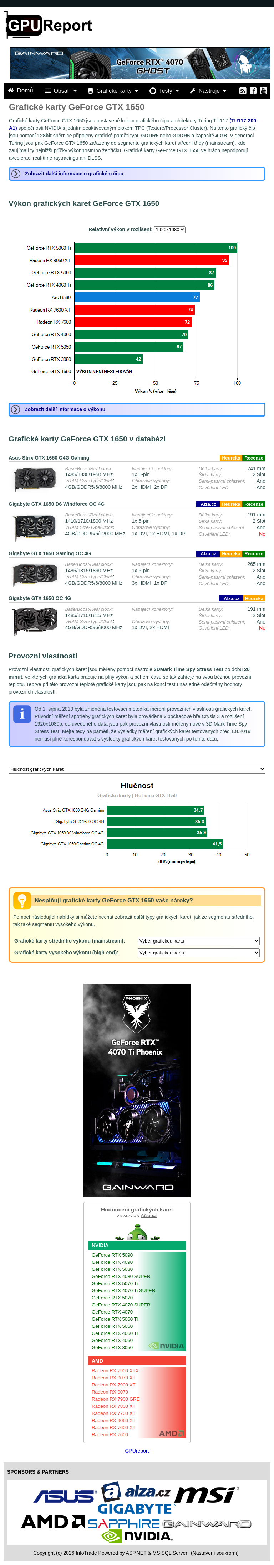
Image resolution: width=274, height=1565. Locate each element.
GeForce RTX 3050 (112, 1347)
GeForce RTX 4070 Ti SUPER (124, 1290)
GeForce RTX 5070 (112, 1297)
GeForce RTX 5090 (112, 1255)
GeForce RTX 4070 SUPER (121, 1304)
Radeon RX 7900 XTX (115, 1370)
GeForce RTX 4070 (112, 1312)
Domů (21, 90)
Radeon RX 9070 (110, 1392)
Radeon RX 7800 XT (114, 1406)
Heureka (231, 458)
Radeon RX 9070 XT (114, 1377)
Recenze (253, 458)
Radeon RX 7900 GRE (116, 1399)
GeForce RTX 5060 (112, 1326)
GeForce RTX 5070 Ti (115, 1283)
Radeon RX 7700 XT (114, 1413)
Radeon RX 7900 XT (114, 1385)
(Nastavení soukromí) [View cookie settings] (215, 1553)
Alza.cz (208, 504)
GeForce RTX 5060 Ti (115, 1319)
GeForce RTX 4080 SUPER (121, 1276)
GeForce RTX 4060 (112, 1340)
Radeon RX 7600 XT (114, 1427)
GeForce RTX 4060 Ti (115, 1333)
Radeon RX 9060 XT (114, 1420)
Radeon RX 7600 (110, 1434)
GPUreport (137, 1451)
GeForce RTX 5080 (112, 1269)
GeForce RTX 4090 (112, 1262)
